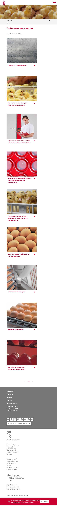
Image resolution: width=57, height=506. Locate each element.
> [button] (32, 381)
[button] (54, 3)
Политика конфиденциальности (17, 495)
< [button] (24, 381)
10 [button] (28, 381)
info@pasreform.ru (12, 410)
